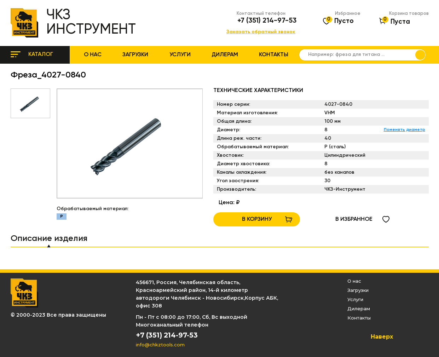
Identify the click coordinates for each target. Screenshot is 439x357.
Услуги (180, 55)
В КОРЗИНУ (257, 219)
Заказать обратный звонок (260, 32)
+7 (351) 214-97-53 (266, 20)
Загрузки (135, 55)
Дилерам (225, 55)
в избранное (353, 219)
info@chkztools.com (160, 344)
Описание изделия (49, 238)
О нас (93, 55)
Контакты (273, 55)
